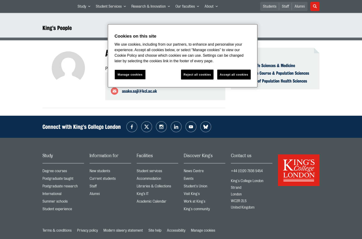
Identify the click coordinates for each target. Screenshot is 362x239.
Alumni (300, 6)
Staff (285, 6)
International (63, 195)
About (212, 7)
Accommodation (157, 180)
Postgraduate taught (63, 180)
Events (204, 180)
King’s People (57, 28)
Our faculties (188, 7)
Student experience (63, 210)
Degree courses (63, 172)
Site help (154, 230)
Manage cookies (203, 230)
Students (269, 6)
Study (85, 7)
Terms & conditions (57, 230)
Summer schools (63, 202)
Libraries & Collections (157, 187)
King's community (204, 210)
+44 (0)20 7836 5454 (247, 171)
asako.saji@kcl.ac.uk (139, 91)
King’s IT (157, 195)
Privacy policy (87, 230)
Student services (157, 172)
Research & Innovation (152, 7)
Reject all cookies (197, 74)
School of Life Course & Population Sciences (272, 73)
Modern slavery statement (123, 230)
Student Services (112, 7)
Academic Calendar (157, 202)
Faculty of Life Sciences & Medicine (265, 65)
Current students (110, 180)
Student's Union (204, 187)
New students (110, 172)
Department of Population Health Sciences (271, 81)
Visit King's (204, 195)
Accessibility (176, 230)
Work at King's (204, 202)
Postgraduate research (63, 187)
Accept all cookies (234, 74)
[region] (183, 56)
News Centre (204, 172)
